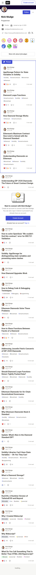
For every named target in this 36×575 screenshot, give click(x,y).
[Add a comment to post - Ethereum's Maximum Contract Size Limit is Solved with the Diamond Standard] (6, 145)
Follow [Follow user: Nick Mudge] (26, 12)
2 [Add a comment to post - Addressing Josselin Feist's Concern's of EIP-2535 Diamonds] (11, 361)
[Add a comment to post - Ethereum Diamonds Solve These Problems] (3, 317)
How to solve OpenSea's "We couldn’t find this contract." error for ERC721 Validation (17, 236)
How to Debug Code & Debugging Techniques (16, 289)
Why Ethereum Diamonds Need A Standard (16, 413)
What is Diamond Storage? (13, 475)
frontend (27, 519)
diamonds (5, 334)
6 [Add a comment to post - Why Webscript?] (11, 541)
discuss (4, 557)
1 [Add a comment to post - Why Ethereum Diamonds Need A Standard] (8, 424)
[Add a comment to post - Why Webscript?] (5, 540)
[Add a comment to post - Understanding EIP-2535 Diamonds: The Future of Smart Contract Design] (3, 187)
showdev (5, 501)
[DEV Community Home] (7, 3)
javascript (24, 501)
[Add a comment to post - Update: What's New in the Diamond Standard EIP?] (3, 441)
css (10, 501)
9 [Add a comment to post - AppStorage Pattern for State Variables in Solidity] (14, 84)
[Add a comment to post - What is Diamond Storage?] (3, 485)
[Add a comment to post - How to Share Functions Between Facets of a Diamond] (5, 338)
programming (24, 294)
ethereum (7, 80)
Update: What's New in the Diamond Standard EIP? (17, 436)
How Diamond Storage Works (15, 116)
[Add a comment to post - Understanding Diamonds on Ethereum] (7, 168)
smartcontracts (15, 78)
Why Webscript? (8, 534)
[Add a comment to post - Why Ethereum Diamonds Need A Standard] (3, 424)
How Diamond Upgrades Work (14, 273)
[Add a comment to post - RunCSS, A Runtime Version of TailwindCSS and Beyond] (5, 505)
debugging (14, 294)
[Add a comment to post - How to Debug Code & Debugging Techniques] (5, 297)
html (26, 537)
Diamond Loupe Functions (14, 95)
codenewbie (6, 294)
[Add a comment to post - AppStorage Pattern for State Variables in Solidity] (7, 84)
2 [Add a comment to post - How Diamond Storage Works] (14, 123)
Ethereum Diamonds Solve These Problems (16, 309)
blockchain (25, 78)
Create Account (18, 218)
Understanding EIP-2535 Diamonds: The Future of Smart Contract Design (17, 182)
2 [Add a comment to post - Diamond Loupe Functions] (12, 105)
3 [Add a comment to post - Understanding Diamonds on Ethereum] (14, 168)
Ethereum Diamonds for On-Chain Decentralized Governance (16, 393)
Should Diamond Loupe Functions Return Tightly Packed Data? (16, 372)
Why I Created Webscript (12, 516)
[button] (4, 40)
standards (5, 357)
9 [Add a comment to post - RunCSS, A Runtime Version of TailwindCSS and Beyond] (11, 505)
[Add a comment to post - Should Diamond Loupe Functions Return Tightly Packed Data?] (3, 381)
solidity (6, 78)
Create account (28, 3)
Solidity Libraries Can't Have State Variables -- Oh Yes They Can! (16, 453)
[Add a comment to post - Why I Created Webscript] (4, 523)
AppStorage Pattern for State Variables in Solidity (15, 73)
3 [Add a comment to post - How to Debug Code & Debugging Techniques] (11, 297)
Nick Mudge (10, 67)
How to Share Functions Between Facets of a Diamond (16, 329)
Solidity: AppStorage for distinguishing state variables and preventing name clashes (16, 255)
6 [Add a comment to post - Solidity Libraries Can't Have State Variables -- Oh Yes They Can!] (11, 464)
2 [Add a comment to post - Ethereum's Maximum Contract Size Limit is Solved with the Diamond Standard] (13, 145)
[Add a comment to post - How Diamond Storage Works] (7, 122)
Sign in (27, 223)
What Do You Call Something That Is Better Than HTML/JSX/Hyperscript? (17, 552)
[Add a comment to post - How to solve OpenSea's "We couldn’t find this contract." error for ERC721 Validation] (4, 242)
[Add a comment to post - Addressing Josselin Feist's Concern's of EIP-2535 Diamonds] (5, 361)
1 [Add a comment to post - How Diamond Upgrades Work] (11, 277)
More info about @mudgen (18, 54)
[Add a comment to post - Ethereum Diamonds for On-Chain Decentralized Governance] (4, 401)
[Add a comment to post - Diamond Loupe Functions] (6, 105)
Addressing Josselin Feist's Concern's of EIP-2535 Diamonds (18, 349)
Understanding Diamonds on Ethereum (15, 157)
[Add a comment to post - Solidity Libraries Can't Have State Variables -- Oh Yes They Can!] (5, 464)
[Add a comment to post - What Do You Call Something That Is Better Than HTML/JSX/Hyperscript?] (4, 561)
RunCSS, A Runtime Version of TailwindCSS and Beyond (15, 497)
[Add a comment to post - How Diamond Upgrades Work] (5, 277)
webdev (16, 501)
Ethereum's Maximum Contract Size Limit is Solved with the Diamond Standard (16, 136)
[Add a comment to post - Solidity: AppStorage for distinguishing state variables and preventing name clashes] (3, 262)
